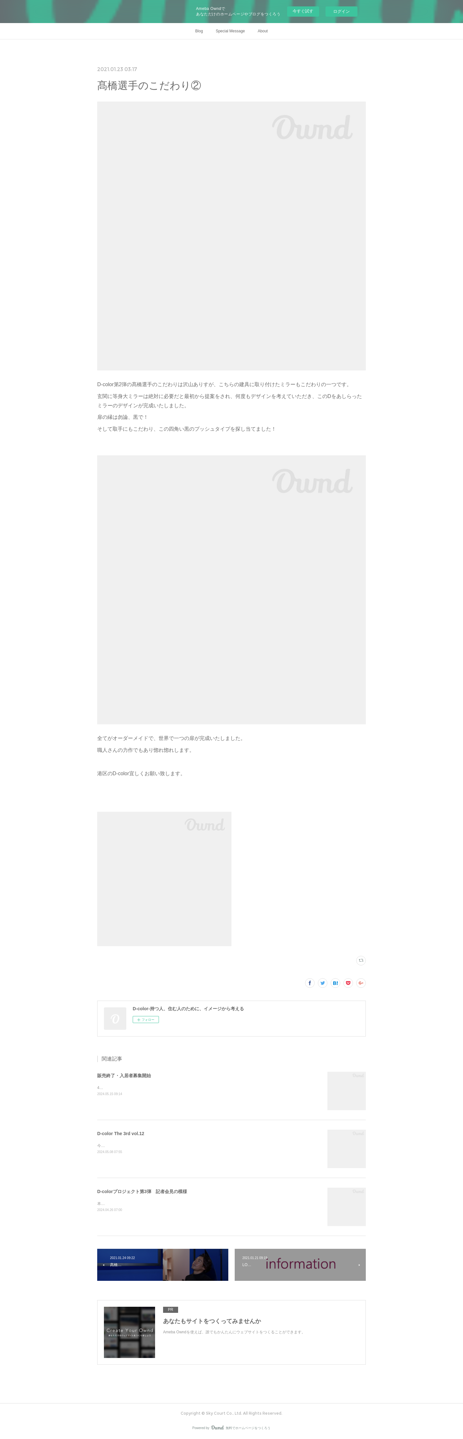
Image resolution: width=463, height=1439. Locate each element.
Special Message (230, 31)
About (263, 31)
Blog (199, 31)
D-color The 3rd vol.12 (120, 1133)
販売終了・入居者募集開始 (124, 1075)
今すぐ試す (303, 11)
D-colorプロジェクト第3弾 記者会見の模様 (142, 1191)
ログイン (341, 11)
